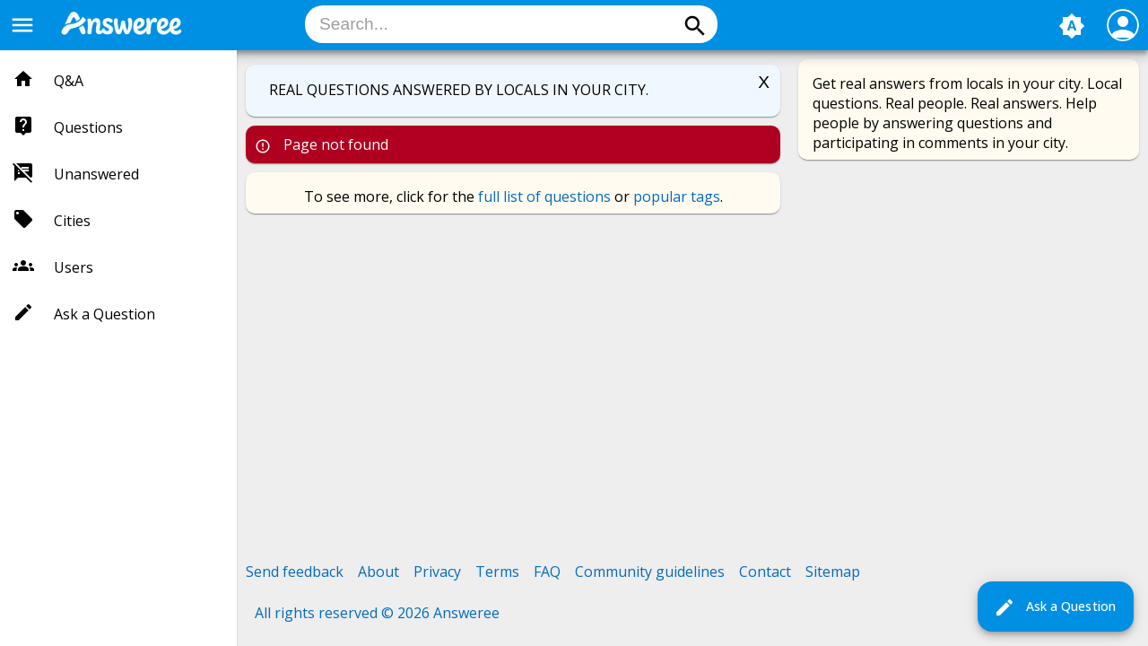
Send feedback (295, 571)
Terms (497, 571)
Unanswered (96, 174)
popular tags (676, 196)
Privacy (437, 571)
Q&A (68, 81)
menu (22, 25)
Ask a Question (1055, 607)
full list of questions (544, 196)
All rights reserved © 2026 (344, 613)
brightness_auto (1071, 26)
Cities (72, 221)
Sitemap (832, 571)
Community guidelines (650, 571)
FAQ (547, 571)
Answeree (466, 613)
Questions (88, 127)
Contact (765, 571)
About (378, 571)
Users (73, 267)
